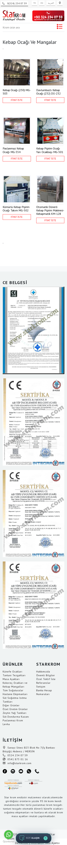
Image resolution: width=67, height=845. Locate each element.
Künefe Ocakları (12, 671)
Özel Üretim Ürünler (15, 709)
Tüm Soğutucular (13, 690)
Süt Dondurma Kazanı (16, 716)
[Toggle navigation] (59, 27)
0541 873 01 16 (15, 759)
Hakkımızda (43, 671)
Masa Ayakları (11, 679)
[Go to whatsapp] (8, 834)
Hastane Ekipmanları (15, 694)
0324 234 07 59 (15, 755)
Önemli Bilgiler (45, 675)
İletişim (40, 686)
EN (42, 3)
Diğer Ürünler (11, 705)
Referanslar (43, 682)
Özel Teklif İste (46, 679)
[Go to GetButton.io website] (8, 841)
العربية (51, 3)
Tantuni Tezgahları (14, 675)
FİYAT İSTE (17, 100)
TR (34, 3)
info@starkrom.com (17, 763)
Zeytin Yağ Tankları (14, 713)
